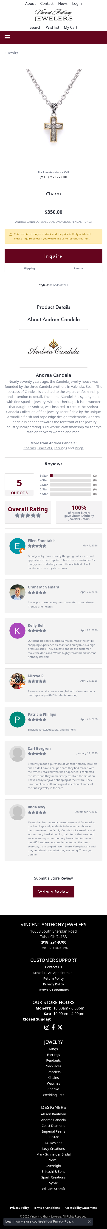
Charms (29, 448)
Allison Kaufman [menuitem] (53, 1114)
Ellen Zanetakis (42, 540)
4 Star (44, 480)
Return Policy (53, 978)
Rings (79, 448)
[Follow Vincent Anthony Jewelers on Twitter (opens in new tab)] (60, 1027)
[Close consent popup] (89, 1221)
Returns (79, 268)
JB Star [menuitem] (53, 1137)
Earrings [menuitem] (53, 1054)
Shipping (29, 268)
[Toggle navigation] (7, 37)
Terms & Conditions (53, 990)
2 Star (44, 489)
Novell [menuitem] (53, 1160)
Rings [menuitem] (53, 1049)
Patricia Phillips (42, 714)
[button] (77, 3)
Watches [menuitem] (53, 1083)
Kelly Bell (36, 625)
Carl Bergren (39, 748)
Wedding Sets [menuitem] (53, 1095)
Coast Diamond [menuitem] (53, 1125)
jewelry (13, 53)
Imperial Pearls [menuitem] (53, 1131)
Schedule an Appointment (53, 972)
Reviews (53, 463)
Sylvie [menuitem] (53, 1183)
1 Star (44, 494)
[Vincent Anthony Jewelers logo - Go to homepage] (54, 15)
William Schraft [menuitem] (53, 1189)
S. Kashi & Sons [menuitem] (53, 1171)
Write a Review (53, 891)
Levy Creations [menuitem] (53, 1148)
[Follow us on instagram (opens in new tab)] (46, 1027)
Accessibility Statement (81, 1208)
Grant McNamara (43, 587)
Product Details (53, 306)
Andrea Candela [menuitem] (53, 1120)
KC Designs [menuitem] (53, 1143)
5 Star (44, 476)
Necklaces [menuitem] (53, 1066)
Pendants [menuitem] (53, 1060)
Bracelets (44, 448)
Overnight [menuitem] (53, 1166)
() (95, 476)
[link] (30, 3)
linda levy (36, 807)
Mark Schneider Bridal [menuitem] (53, 1154)
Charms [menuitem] (53, 1089)
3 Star (44, 485)
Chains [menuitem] (53, 1077)
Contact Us (53, 967)
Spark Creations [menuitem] (53, 1177)
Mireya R (36, 675)
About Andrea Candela (53, 319)
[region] (53, 118)
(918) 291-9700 (53, 177)
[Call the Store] (53, 942)
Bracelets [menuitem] (53, 1072)
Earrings (60, 448)
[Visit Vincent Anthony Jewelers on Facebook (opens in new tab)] (53, 1027)
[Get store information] (53, 948)
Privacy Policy (53, 984)
